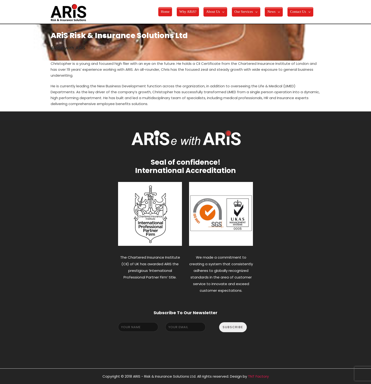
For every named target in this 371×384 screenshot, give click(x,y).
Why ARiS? (187, 11)
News (271, 11)
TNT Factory (258, 376)
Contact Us (298, 11)
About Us (213, 11)
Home (165, 11)
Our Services (243, 11)
